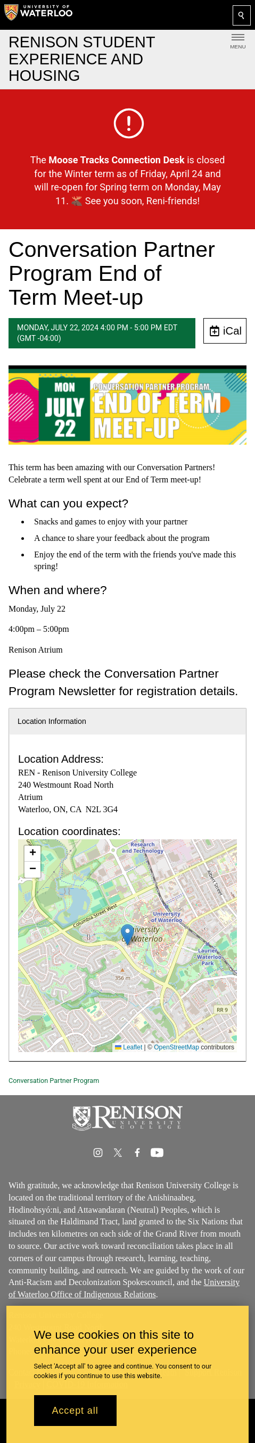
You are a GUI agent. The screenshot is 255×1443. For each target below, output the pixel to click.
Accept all (75, 1410)
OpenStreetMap (176, 1047)
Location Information (52, 721)
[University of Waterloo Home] (38, 15)
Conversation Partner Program (54, 1081)
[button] (127, 935)
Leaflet (128, 1047)
